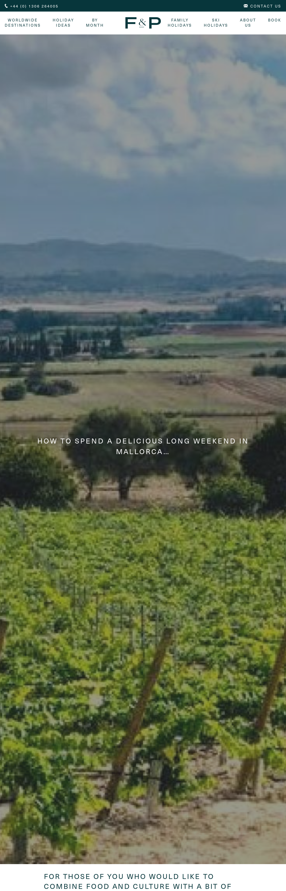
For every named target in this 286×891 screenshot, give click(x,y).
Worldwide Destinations (23, 22)
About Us (248, 22)
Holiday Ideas (63, 22)
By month (95, 22)
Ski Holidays (216, 22)
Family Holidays (180, 22)
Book (274, 20)
